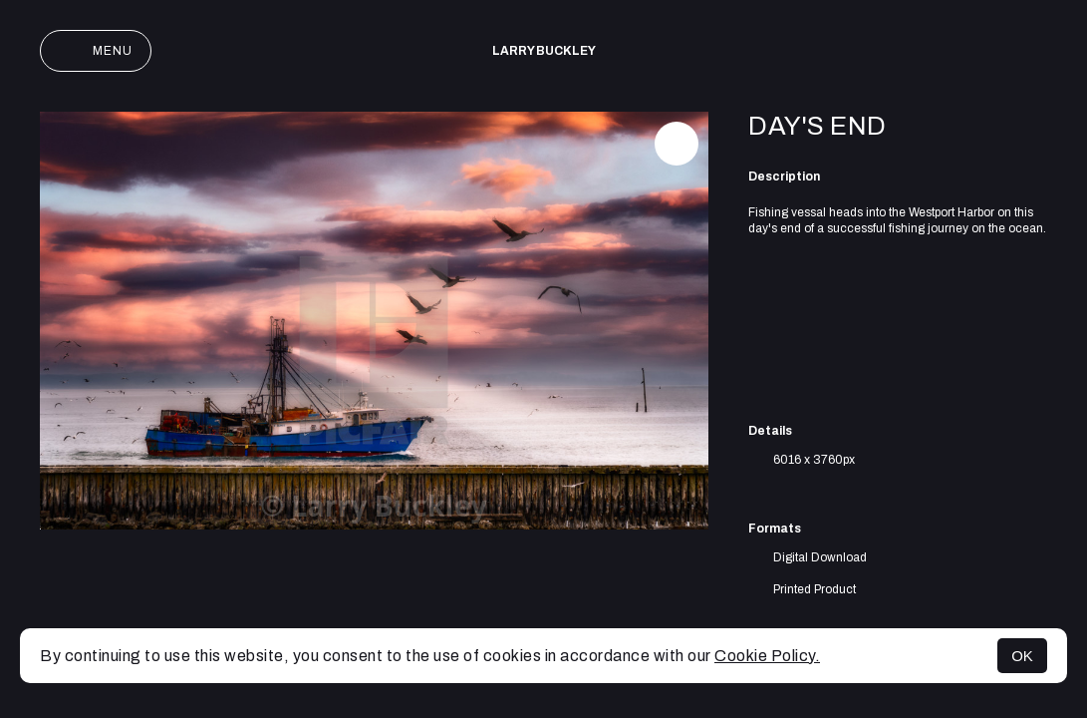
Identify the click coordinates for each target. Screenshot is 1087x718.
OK (1022, 655)
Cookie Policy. (767, 655)
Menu (96, 51)
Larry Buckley (544, 51)
